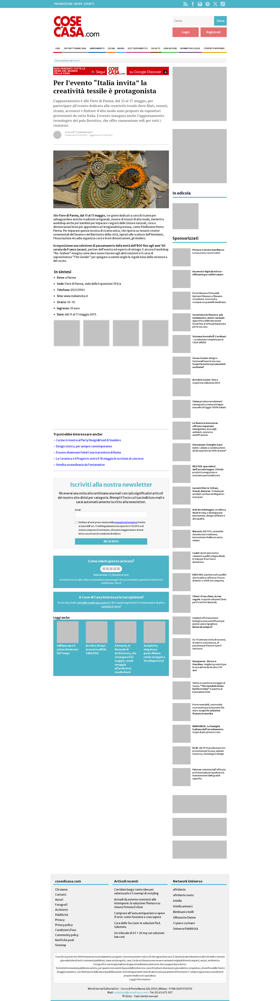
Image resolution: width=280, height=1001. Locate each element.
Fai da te (155, 48)
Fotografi (61, 904)
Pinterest (207, 4)
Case (57, 48)
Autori (59, 899)
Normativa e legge (190, 48)
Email (78, 509)
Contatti (60, 894)
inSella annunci (183, 906)
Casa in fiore (170, 48)
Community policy (66, 935)
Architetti (61, 909)
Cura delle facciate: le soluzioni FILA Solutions (137, 925)
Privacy (59, 920)
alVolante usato (183, 895)
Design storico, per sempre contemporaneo (84, 446)
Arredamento (97, 48)
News (67, 60)
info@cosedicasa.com (92, 602)
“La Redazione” (84, 132)
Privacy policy (64, 925)
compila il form (110, 606)
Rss (185, 4)
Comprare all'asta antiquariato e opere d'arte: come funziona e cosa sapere (139, 915)
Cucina (111, 48)
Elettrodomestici (138, 48)
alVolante (179, 889)
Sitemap (60, 945)
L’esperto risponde (214, 48)
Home (58, 60)
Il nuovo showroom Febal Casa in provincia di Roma (88, 452)
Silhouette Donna (184, 917)
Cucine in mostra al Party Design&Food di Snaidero (88, 440)
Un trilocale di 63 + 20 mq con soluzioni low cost (139, 935)
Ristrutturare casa (75, 48)
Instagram (200, 4)
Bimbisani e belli (183, 912)
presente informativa (126, 522)
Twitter (215, 4)
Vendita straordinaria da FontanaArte (80, 464)
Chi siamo (61, 889)
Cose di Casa (76, 26)
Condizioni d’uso (65, 930)
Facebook (192, 4)
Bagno (120, 48)
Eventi (76, 60)
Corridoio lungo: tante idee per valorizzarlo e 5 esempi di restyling (136, 891)
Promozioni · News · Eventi (74, 4)
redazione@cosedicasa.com (131, 992)
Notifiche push (64, 940)
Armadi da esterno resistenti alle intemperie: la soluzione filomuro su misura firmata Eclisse (137, 903)
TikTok (223, 4)
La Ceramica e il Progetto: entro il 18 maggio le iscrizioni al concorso (99, 458)
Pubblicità (61, 915)
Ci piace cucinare (184, 923)
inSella (177, 900)
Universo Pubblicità (185, 928)
